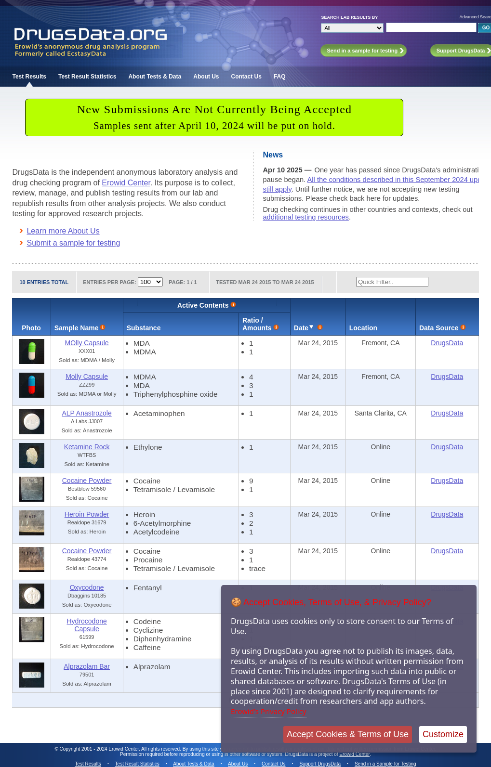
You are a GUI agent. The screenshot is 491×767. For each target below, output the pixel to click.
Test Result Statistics (87, 76)
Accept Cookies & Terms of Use (348, 734)
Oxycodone (87, 587)
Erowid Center (126, 183)
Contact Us (246, 76)
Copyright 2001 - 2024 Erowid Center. (100, 749)
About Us (206, 76)
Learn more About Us (63, 231)
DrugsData (447, 343)
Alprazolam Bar (87, 666)
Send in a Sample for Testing (385, 764)
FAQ (280, 76)
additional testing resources (305, 217)
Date (301, 328)
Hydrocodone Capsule (86, 625)
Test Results (29, 76)
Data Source (439, 328)
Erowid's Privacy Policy (268, 711)
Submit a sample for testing (73, 243)
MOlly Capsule (87, 343)
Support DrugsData (320, 764)
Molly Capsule (87, 376)
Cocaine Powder (87, 480)
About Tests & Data (154, 76)
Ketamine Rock (87, 447)
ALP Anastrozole (86, 413)
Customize (443, 734)
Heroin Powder (87, 514)
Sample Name (76, 328)
